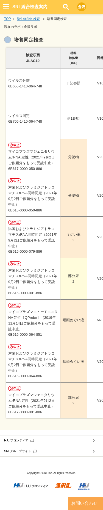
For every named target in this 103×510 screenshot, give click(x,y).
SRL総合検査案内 (30, 6)
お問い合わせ (84, 503)
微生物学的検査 (28, 19)
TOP (7, 19)
